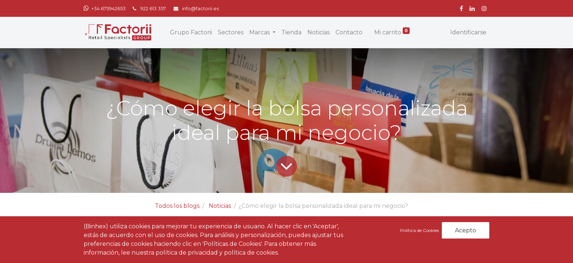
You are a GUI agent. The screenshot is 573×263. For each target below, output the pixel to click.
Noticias (220, 205)
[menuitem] (191, 32)
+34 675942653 (108, 8)
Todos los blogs (177, 205)
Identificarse (468, 32)
